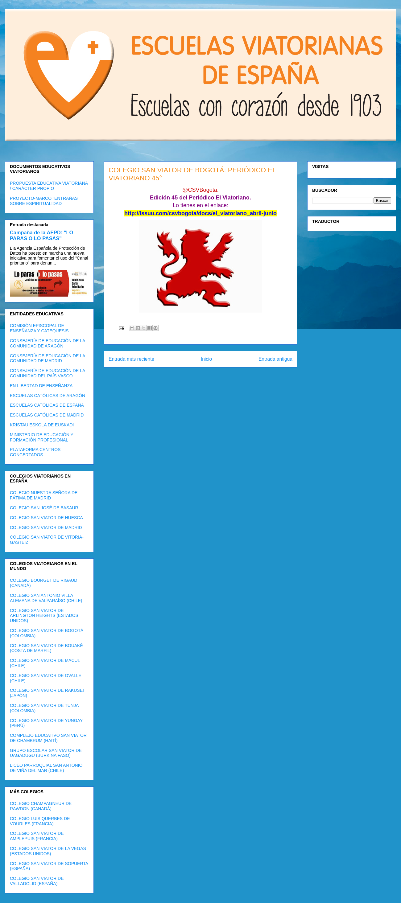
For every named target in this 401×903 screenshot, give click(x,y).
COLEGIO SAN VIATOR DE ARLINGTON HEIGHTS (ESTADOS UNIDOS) (44, 615)
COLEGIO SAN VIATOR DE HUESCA (46, 517)
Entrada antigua (275, 359)
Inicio (206, 359)
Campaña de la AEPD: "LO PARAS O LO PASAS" (41, 235)
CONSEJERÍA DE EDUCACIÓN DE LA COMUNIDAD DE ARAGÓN (47, 343)
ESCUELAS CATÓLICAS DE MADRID (47, 415)
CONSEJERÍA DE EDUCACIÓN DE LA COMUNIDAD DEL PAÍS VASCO (47, 373)
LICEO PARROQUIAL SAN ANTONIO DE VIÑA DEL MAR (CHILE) (46, 768)
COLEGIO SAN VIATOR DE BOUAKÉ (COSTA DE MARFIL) (46, 648)
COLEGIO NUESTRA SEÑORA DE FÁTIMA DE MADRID (43, 495)
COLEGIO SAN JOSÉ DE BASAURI (45, 507)
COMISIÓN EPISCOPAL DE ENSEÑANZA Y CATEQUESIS (39, 328)
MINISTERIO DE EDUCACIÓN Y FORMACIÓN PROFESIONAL (41, 437)
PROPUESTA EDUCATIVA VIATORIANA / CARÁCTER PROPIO (49, 186)
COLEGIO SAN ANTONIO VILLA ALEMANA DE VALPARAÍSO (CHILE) (46, 598)
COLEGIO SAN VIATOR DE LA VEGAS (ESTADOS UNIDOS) (48, 851)
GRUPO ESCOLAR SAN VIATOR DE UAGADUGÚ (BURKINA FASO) (46, 753)
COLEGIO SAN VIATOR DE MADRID (46, 527)
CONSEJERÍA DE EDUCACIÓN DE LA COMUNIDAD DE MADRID (47, 358)
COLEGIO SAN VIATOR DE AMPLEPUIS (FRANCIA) (37, 836)
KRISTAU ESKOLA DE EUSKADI (42, 424)
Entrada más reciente (131, 359)
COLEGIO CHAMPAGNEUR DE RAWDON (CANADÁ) (41, 806)
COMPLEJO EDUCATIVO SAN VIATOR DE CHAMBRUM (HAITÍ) (48, 738)
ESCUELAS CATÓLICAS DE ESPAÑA (47, 405)
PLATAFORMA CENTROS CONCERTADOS (35, 452)
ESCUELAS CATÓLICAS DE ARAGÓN (47, 395)
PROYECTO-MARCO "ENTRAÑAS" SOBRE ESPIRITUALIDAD (44, 201)
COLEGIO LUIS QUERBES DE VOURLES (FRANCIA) (40, 821)
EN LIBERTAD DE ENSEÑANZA (41, 385)
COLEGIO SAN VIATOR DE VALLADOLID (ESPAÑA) (37, 881)
